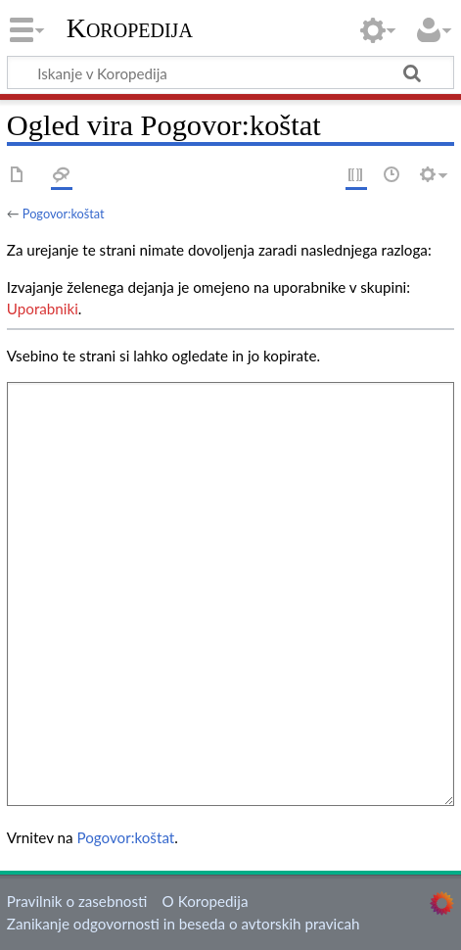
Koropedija (130, 28)
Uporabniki (42, 308)
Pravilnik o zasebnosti (77, 901)
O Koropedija (205, 901)
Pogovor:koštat (64, 213)
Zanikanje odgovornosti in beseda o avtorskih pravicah (183, 923)
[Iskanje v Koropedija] (230, 72)
